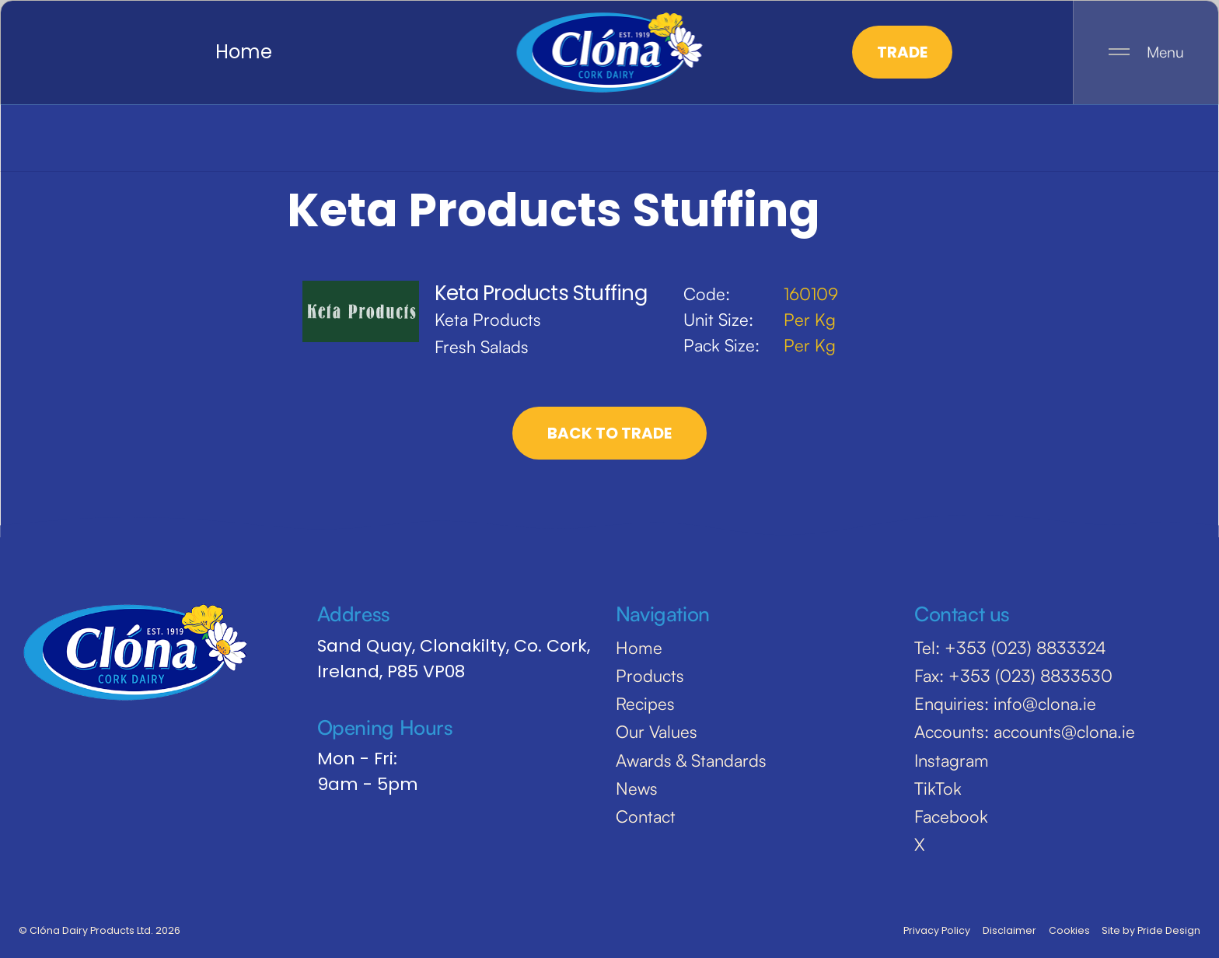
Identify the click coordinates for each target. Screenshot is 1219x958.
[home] (609, 52)
